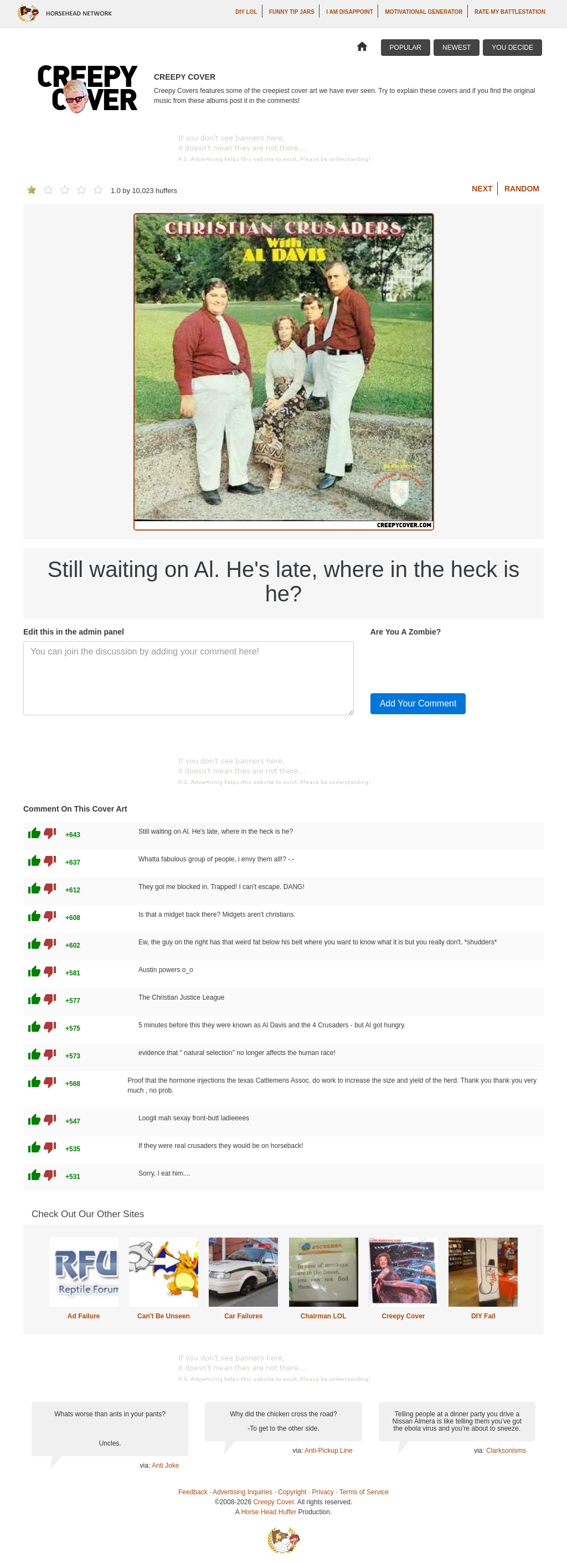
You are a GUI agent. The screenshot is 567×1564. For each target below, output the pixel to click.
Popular (405, 47)
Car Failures (243, 1316)
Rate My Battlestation (510, 12)
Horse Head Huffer (268, 1512)
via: (146, 1465)
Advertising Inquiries (242, 1492)
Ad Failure (84, 1316)
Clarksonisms (506, 1450)
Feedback (193, 1492)
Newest (456, 47)
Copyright (292, 1492)
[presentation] (454, 662)
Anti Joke (165, 1465)
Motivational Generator (423, 12)
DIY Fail (483, 1316)
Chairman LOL (324, 1316)
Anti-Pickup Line (329, 1450)
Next (482, 188)
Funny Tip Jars (292, 12)
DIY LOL (246, 12)
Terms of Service (364, 1492)
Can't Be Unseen (163, 1316)
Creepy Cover (403, 1316)
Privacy (323, 1492)
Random (521, 188)
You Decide (512, 47)
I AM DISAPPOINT (349, 12)
